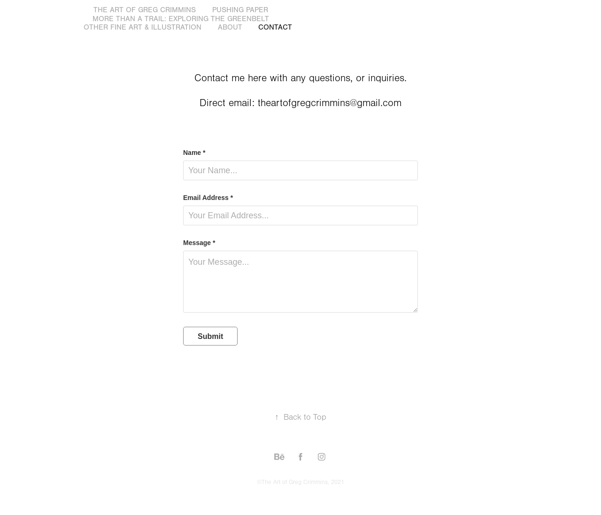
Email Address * (208, 197)
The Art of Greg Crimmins (144, 10)
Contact (275, 27)
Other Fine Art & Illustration (142, 27)
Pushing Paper (240, 10)
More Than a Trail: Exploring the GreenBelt (180, 19)
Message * (199, 242)
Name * (194, 152)
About (230, 27)
